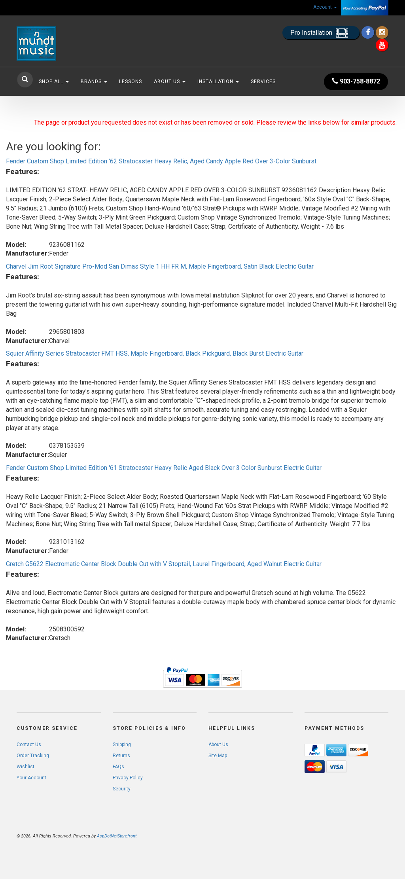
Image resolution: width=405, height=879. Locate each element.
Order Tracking (33, 755)
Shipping (122, 744)
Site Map (217, 755)
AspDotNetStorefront (116, 836)
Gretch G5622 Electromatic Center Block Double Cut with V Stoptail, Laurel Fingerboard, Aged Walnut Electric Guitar (164, 564)
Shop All (54, 81)
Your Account (31, 777)
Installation (218, 81)
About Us (169, 81)
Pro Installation (321, 33)
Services (263, 81)
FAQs (118, 766)
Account (325, 7)
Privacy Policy (128, 777)
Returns (121, 755)
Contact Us (29, 744)
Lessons (130, 81)
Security (122, 789)
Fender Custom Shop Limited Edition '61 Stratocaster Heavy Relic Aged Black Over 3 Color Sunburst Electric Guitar (164, 468)
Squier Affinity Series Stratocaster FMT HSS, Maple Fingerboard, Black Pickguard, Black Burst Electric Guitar (154, 353)
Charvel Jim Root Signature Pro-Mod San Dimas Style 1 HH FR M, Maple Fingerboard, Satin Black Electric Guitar (160, 266)
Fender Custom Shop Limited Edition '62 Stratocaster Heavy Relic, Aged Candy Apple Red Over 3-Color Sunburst (161, 161)
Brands (94, 81)
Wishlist (25, 766)
